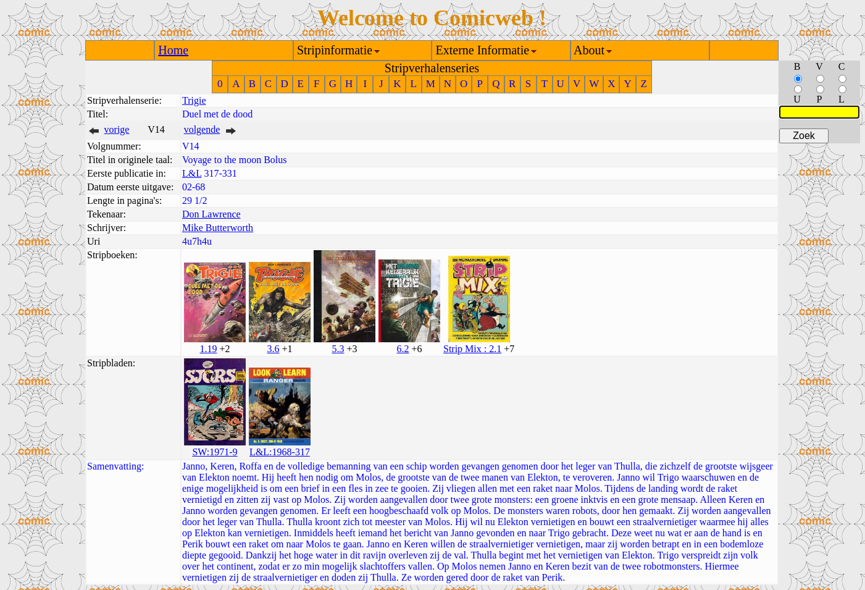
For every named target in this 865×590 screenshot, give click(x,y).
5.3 (338, 348)
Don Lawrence (211, 214)
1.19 (208, 348)
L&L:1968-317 (279, 452)
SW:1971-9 (214, 452)
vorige (117, 129)
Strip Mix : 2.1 (472, 348)
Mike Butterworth (217, 227)
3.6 (273, 348)
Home (173, 50)
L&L (191, 173)
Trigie (194, 100)
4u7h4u (197, 241)
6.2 (402, 348)
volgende (202, 129)
